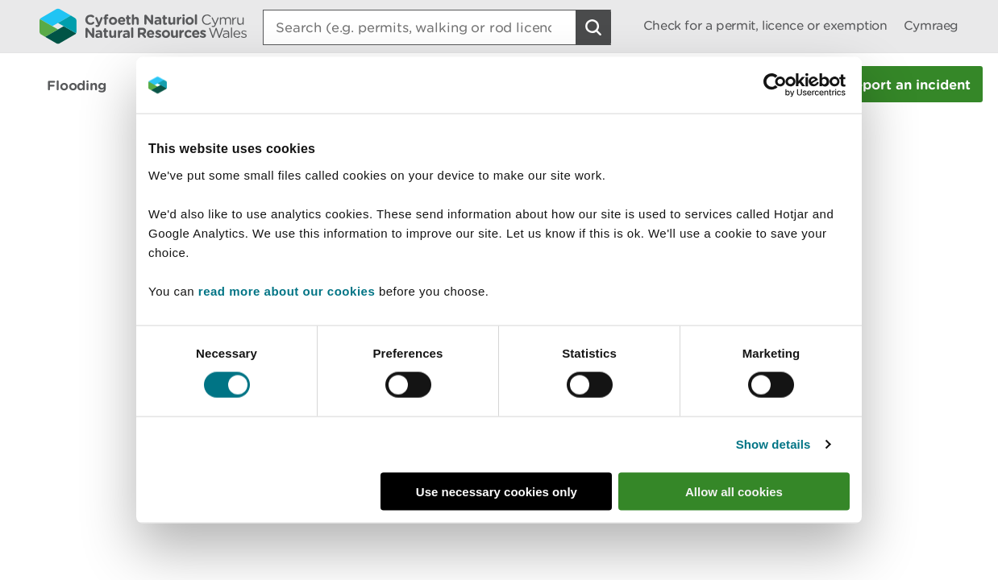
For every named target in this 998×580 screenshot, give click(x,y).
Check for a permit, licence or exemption (765, 25)
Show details (773, 444)
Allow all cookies (734, 491)
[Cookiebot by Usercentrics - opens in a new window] (803, 85)
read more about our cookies (286, 290)
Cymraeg (931, 25)
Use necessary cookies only (496, 491)
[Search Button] (593, 27)
